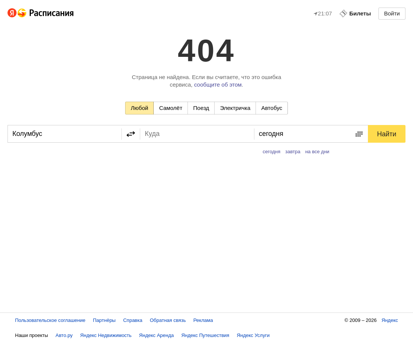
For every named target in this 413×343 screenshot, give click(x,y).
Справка (132, 320)
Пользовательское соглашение (50, 320)
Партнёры (104, 320)
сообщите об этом (218, 84)
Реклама (203, 320)
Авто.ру (64, 335)
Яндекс (389, 320)
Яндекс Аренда (156, 335)
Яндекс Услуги (253, 335)
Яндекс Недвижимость (106, 335)
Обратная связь (168, 320)
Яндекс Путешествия (206, 335)
